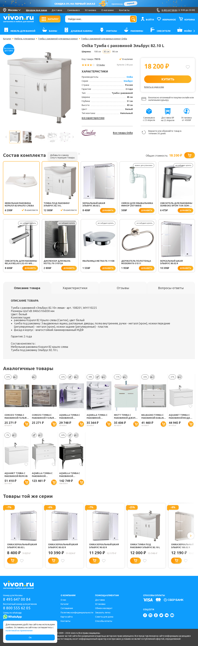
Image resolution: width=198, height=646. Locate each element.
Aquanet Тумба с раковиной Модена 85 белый (181, 416)
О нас (63, 600)
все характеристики (93, 118)
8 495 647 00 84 (16, 599)
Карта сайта (67, 616)
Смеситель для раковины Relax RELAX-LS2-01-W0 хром (21, 262)
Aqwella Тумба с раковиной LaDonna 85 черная (70, 475)
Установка (90, 10)
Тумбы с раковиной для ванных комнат (58, 39)
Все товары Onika (123, 132)
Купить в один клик (154, 87)
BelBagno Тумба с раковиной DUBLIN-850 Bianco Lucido (152, 416)
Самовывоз (73, 10)
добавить (107, 210)
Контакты (124, 10)
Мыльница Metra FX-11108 (98, 261)
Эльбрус (128, 81)
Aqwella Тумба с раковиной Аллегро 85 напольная (97, 416)
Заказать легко (102, 612)
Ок (30, 637)
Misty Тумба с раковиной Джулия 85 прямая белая (126, 416)
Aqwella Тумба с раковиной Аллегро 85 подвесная (69, 416)
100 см (97, 51)
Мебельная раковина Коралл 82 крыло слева (19, 204)
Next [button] (73, 137)
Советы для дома (104, 616)
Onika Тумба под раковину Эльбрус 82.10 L (145, 546)
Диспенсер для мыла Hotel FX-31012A (57, 262)
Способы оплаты (103, 621)
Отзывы (101, 65)
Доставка (57, 10)
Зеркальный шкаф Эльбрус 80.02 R (171, 262)
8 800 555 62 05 (16, 608)
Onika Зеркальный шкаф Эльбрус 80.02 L (22, 546)
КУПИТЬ (167, 79)
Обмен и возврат (103, 608)
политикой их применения (19, 630)
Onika (130, 77)
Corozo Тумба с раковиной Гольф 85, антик (43, 416)
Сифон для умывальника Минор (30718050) (137, 204)
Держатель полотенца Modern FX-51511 (136, 262)
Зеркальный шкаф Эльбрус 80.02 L (93, 204)
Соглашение (67, 608)
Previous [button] (6, 137)
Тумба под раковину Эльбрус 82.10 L (57, 204)
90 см (115, 51)
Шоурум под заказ (36, 10)
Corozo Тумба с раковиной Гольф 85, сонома (15, 416)
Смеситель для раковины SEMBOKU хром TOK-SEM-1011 (176, 204)
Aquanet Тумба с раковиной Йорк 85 (16, 474)
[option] (39, 88)
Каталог (7, 39)
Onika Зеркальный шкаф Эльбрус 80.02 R (63, 546)
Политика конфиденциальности (77, 612)
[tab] (27, 288)
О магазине (107, 10)
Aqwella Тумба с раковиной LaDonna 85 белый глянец (43, 475)
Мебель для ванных (24, 39)
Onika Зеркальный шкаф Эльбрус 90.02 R (104, 546)
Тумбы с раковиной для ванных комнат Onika (104, 39)
